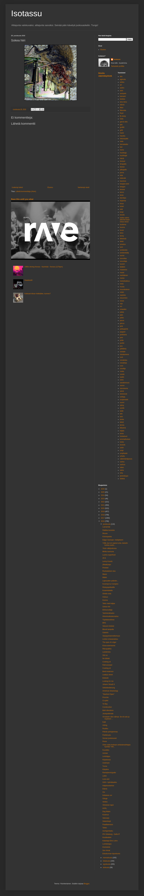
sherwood (123, 394)
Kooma (105, 600)
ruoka (122, 371)
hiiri (121, 147)
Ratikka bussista (108, 530)
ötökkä (122, 479)
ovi (121, 306)
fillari (121, 108)
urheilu (122, 456)
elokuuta (106, 867)
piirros (122, 323)
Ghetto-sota (106, 594)
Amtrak (105, 753)
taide (122, 411)
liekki (122, 241)
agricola (123, 79)
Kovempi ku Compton (110, 584)
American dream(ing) (110, 691)
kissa (122, 204)
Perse (104, 741)
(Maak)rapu (106, 565)
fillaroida (123, 110)
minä (122, 284)
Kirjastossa (106, 760)
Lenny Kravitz (107, 561)
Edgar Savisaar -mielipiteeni (112, 540)
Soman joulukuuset (109, 738)
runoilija (123, 369)
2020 (103, 508)
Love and (105, 779)
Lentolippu (106, 756)
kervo (122, 192)
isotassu (117, 59)
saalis (122, 377)
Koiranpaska (107, 537)
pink (121, 326)
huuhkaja (123, 153)
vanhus (122, 465)
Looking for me (107, 681)
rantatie (122, 352)
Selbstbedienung (108, 688)
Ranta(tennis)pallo (109, 773)
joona (122, 173)
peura (122, 320)
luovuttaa (123, 258)
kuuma (122, 227)
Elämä (104, 789)
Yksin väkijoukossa (109, 548)
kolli (121, 209)
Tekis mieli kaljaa (108, 603)
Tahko (104, 828)
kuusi (122, 230)
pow (121, 338)
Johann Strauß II (108, 684)
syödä (122, 408)
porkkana (123, 335)
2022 (103, 502)
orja (121, 304)
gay (121, 124)
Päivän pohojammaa (110, 732)
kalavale (123, 178)
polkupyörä (124, 329)
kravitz (122, 215)
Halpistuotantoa (108, 786)
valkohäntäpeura (126, 459)
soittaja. (123, 397)
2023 (103, 499)
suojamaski (124, 400)
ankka (122, 82)
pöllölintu (123, 349)
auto (121, 91)
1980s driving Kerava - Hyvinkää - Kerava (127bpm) (44, 267)
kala (121, 175)
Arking (104, 725)
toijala (122, 431)
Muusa (104, 533)
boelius (122, 99)
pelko (122, 318)
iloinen (122, 167)
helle (121, 141)
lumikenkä (123, 250)
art (121, 85)
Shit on (105, 655)
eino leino (123, 102)
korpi (122, 212)
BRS (104, 623)
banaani (123, 96)
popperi (122, 332)
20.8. (104, 558)
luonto (122, 256)
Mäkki (104, 577)
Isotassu (26, 13)
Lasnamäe (106, 527)
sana (122, 380)
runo (121, 366)
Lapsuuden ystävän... (110, 581)
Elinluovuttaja (107, 610)
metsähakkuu (125, 281)
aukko (122, 88)
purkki (122, 343)
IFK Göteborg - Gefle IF (111, 834)
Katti (104, 722)
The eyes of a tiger (109, 642)
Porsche (105, 697)
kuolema (123, 224)
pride (122, 340)
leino (121, 233)
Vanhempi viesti (83, 187)
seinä (122, 391)
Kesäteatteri (106, 837)
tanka (122, 419)
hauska (122, 136)
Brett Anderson (107, 671)
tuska (122, 442)
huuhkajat (123, 156)
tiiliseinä (123, 428)
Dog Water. (106, 811)
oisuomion (124, 298)
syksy (122, 405)
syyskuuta (107, 864)
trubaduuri (123, 436)
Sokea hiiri (106, 607)
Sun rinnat (106, 850)
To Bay (105, 704)
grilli (121, 130)
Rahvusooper (107, 665)
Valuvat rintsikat (108, 626)
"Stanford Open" (108, 694)
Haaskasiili (28, 280)
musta (122, 287)
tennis (122, 425)
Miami (104, 574)
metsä (122, 278)
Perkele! (105, 568)
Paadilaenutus (107, 825)
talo (121, 414)
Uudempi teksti (17, 187)
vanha (122, 462)
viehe (122, 470)
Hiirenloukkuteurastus (110, 616)
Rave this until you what (22, 199)
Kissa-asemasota (108, 646)
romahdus (123, 360)
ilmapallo (123, 164)
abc (121, 76)
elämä (122, 105)
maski (122, 273)
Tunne (104, 766)
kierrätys (123, 198)
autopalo (123, 93)
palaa (122, 312)
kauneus (123, 181)
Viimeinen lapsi (108, 805)
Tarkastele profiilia (117, 66)
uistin (122, 448)
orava (122, 301)
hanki (122, 133)
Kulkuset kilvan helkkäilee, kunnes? (38, 294)
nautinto (123, 295)
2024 (103, 495)
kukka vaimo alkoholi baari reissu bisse (125, 220)
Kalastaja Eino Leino (110, 841)
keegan (122, 187)
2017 (103, 518)
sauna (122, 385)
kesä (121, 195)
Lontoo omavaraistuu (110, 639)
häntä (122, 158)
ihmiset (122, 161)
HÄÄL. (104, 808)
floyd (121, 113)
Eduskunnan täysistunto (111, 854)
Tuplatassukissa (108, 620)
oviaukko (123, 309)
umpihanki (124, 453)
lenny (122, 236)
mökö (122, 292)
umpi (122, 450)
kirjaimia (123, 201)
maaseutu (123, 270)
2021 (103, 505)
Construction (107, 707)
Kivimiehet (106, 847)
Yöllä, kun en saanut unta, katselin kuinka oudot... (115, 544)
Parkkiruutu (106, 735)
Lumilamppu (106, 844)
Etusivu (50, 187)
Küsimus (105, 815)
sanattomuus (124, 383)
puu (121, 346)
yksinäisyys (124, 476)
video (122, 467)
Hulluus (105, 597)
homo (122, 150)
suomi (122, 402)
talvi (121, 417)
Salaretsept (106, 821)
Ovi (103, 792)
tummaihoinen (125, 439)
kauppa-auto (124, 184)
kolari (122, 206)
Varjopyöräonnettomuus (111, 636)
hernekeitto (124, 144)
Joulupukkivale (107, 714)
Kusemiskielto (107, 590)
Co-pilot (105, 701)
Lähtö (104, 776)
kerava (122, 189)
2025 (103, 492)
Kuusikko (105, 750)
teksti (122, 422)
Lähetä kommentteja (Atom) (26, 191)
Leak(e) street (107, 675)
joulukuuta (107, 524)
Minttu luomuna (108, 552)
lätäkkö (122, 267)
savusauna (124, 388)
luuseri (122, 264)
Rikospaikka (106, 649)
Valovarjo (105, 818)
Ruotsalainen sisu (109, 571)
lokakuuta (106, 861)
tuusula (122, 445)
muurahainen (125, 289)
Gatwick (105, 633)
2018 (103, 515)
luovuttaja (123, 261)
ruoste (122, 374)
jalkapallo (123, 170)
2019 (103, 511)
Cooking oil (106, 662)
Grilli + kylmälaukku (109, 782)
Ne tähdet (106, 658)
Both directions (107, 710)
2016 (103, 521)
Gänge (104, 798)
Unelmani (106, 763)
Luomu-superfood (108, 555)
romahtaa (123, 363)
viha (121, 473)
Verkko (105, 802)
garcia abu (124, 122)
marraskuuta (108, 858)
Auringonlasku (107, 831)
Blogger (86, 884)
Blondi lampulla (108, 629)
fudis (121, 119)
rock (121, 357)
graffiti (122, 127)
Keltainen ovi (107, 795)
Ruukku (105, 729)
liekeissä (123, 239)
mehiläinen (124, 275)
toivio (122, 433)
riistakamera (124, 354)
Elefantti (105, 678)
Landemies (106, 652)
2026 (103, 489)
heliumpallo (124, 139)
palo (121, 315)
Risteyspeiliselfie (108, 587)
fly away (123, 116)
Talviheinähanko (108, 613)
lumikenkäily (124, 253)
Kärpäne (105, 769)
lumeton (123, 244)
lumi (121, 247)
